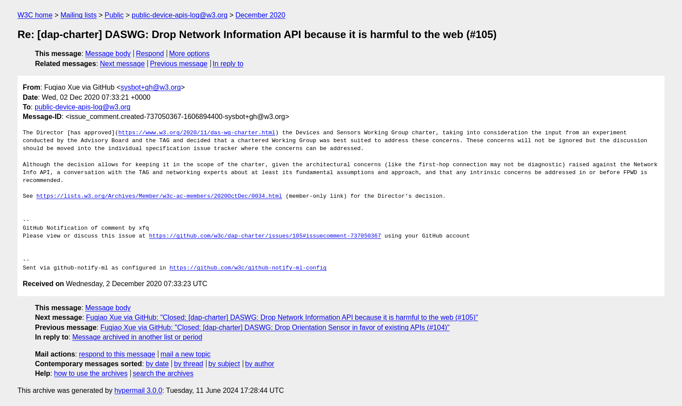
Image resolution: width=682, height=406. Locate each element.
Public (114, 15)
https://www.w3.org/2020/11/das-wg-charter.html (196, 133)
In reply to (228, 63)
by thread (188, 364)
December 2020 (260, 15)
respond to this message (117, 354)
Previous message (179, 63)
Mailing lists (78, 15)
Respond (150, 53)
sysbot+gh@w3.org (151, 87)
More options (189, 53)
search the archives (163, 373)
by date (157, 364)
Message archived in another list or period (137, 337)
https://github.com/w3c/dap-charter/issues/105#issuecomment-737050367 (265, 236)
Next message (122, 63)
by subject (224, 364)
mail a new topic (186, 354)
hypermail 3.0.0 (138, 390)
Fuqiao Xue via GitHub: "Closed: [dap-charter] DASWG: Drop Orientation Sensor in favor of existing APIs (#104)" (274, 327)
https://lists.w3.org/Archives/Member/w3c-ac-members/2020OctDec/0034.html (159, 196)
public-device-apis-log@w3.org (179, 15)
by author (259, 364)
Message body (108, 53)
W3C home (34, 15)
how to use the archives (91, 373)
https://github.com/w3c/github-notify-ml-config (247, 268)
